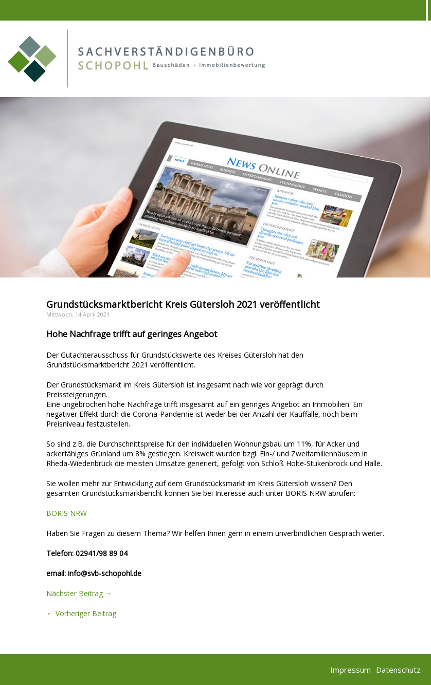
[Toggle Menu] (427, 10)
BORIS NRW (66, 513)
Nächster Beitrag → (79, 593)
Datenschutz (398, 669)
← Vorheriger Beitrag (81, 613)
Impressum (350, 669)
